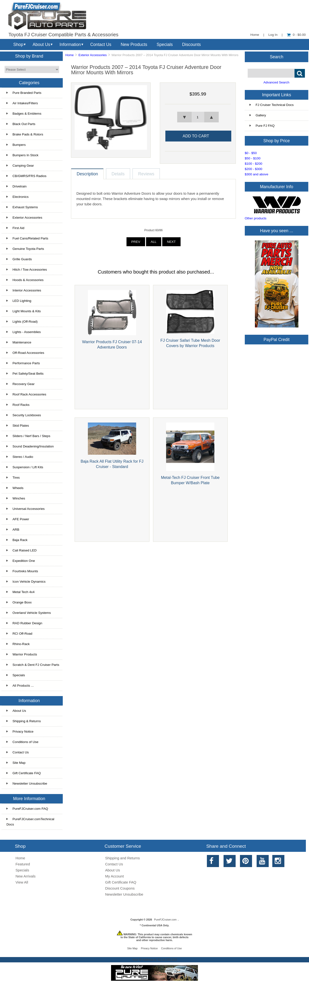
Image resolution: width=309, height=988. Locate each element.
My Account (114, 876)
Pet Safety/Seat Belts (25, 373)
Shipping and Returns (122, 858)
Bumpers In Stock (22, 155)
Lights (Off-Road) (22, 321)
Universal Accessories (26, 509)
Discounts (191, 44)
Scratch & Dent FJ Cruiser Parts (33, 665)
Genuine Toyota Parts (25, 249)
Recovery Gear (21, 384)
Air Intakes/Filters (22, 103)
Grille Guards (19, 259)
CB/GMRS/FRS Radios (27, 176)
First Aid (15, 228)
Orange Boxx (19, 602)
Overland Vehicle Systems (29, 613)
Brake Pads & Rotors (25, 134)
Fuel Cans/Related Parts (27, 238)
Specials (165, 44)
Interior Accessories (24, 290)
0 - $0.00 (296, 35)
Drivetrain (17, 186)
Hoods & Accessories (25, 280)
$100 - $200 (253, 163)
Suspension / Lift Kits (25, 467)
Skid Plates (18, 425)
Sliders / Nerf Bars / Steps (28, 436)
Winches (16, 498)
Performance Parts (23, 363)
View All (21, 882)
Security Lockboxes (24, 415)
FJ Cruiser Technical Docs (272, 105)
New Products (134, 44)
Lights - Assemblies (24, 332)
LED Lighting (19, 301)
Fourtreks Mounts (22, 571)
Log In (273, 35)
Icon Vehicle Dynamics (26, 581)
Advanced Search (276, 82)
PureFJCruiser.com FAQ (27, 808)
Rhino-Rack (18, 644)
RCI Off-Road (19, 633)
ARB (13, 529)
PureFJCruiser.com (165, 919)
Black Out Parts (21, 124)
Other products (256, 218)
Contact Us (100, 44)
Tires (13, 477)
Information (70, 44)
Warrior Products (22, 654)
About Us (41, 44)
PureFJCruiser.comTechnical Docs (30, 821)
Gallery (258, 115)
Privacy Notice (20, 731)
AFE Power (18, 519)
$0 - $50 (251, 153)
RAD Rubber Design (24, 623)
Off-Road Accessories (25, 353)
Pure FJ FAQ (262, 125)
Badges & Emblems (24, 113)
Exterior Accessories (92, 55)
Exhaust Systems (22, 207)
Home (254, 35)
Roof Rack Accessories (26, 394)
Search (276, 56)
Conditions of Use (22, 742)
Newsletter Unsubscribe (27, 783)
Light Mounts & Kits (24, 311)
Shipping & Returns (24, 721)
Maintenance (19, 342)
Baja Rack (17, 540)
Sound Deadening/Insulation (30, 446)
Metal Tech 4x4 (21, 592)
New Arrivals (25, 876)
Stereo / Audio (20, 457)
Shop (18, 44)
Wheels (15, 488)
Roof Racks (18, 405)
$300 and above (256, 174)
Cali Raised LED (22, 550)
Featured (22, 864)
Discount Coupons (120, 888)
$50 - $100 (252, 158)
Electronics (17, 197)
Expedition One (21, 561)
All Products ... (20, 685)
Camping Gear (20, 165)
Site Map (16, 763)
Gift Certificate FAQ (24, 773)
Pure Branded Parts (24, 93)
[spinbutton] (197, 117)
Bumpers (16, 145)
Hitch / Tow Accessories (27, 269)
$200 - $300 (253, 169)
